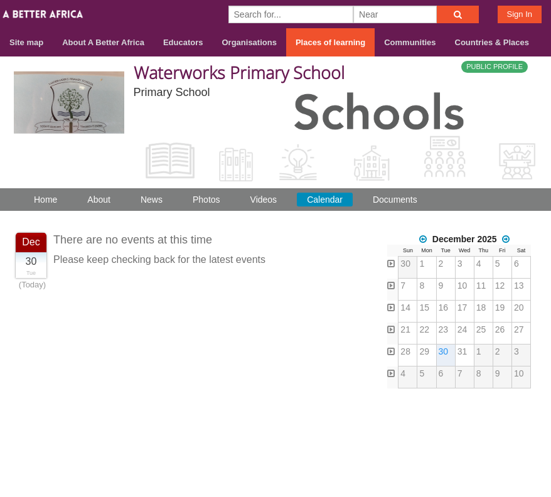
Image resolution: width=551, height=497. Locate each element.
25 (481, 329)
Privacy (525, 447)
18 (481, 307)
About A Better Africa (103, 42)
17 (462, 307)
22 (424, 329)
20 (519, 307)
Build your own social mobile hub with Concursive (275, 476)
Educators (183, 42)
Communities (410, 42)
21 (405, 329)
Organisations (249, 42)
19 (500, 307)
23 (444, 329)
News (152, 200)
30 (405, 264)
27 (519, 329)
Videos (263, 200)
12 (500, 286)
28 (405, 351)
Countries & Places (492, 42)
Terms (528, 431)
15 (424, 307)
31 (462, 351)
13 (519, 286)
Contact (483, 431)
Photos (206, 200)
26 (500, 329)
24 (462, 329)
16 (444, 307)
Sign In (519, 14)
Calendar (325, 200)
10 (462, 286)
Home (45, 200)
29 (424, 351)
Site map (26, 42)
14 (405, 307)
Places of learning (330, 42)
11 (481, 286)
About (98, 200)
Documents (395, 200)
